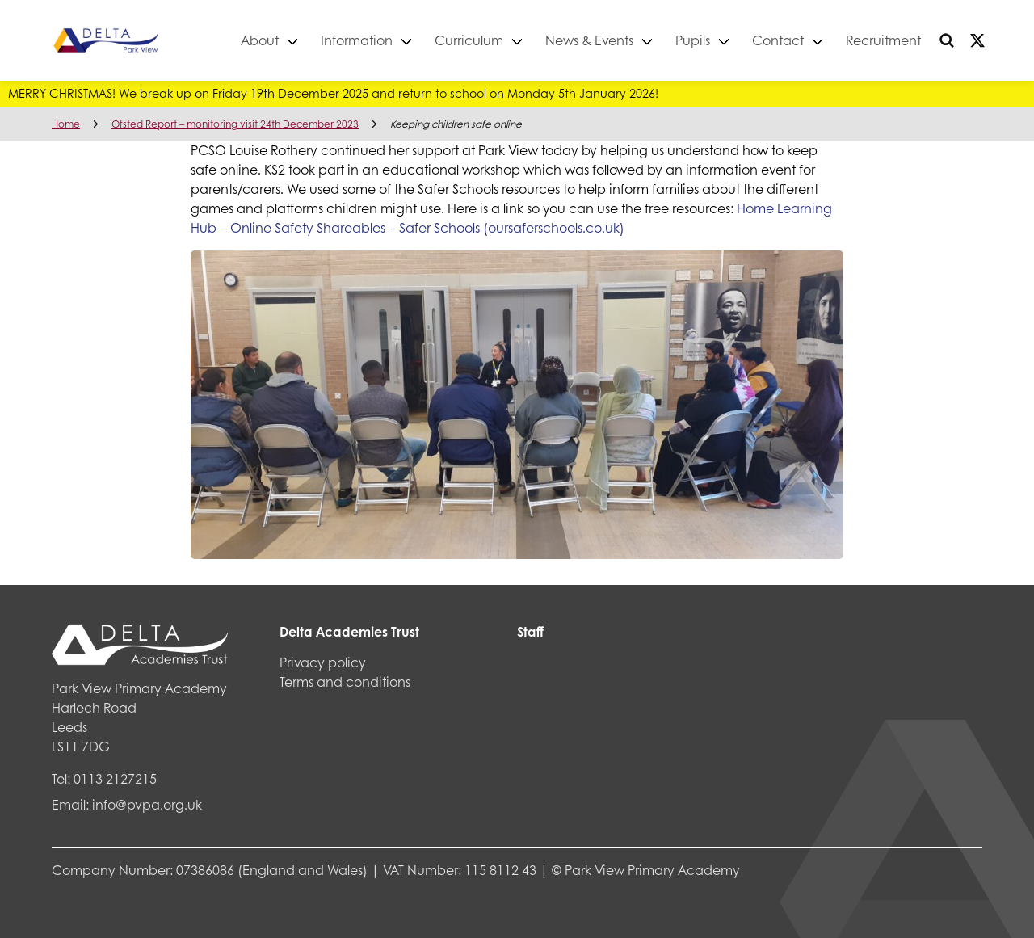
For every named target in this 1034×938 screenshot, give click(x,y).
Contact (778, 40)
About (260, 40)
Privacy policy (323, 662)
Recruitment (883, 40)
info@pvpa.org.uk (147, 804)
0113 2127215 (115, 778)
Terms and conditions (345, 681)
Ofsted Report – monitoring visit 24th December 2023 (235, 124)
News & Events (589, 40)
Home (66, 124)
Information (357, 40)
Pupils (692, 40)
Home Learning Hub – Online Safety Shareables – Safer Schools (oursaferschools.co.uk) (511, 218)
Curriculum (469, 40)
